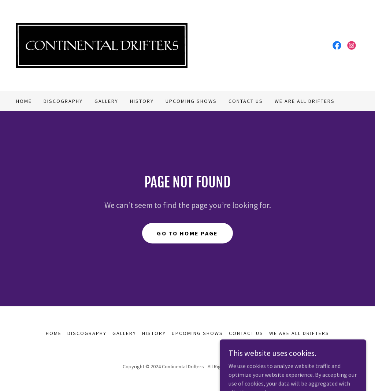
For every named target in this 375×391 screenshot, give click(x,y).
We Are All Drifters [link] (305, 101)
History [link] (142, 101)
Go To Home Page (187, 233)
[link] (102, 44)
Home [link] (24, 101)
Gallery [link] (106, 101)
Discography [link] (63, 101)
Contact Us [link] (246, 101)
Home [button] (54, 333)
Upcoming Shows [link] (191, 101)
